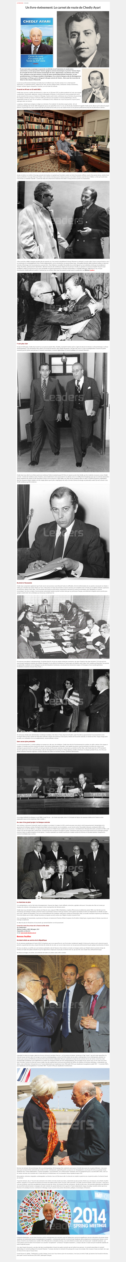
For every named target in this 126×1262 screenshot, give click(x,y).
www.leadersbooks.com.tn (28, 933)
